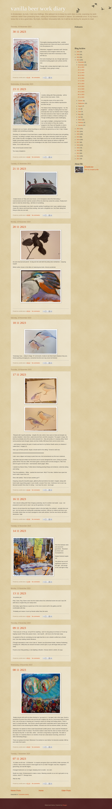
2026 (78, 51)
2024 (78, 57)
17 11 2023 (19, 374)
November (81, 65)
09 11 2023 (19, 628)
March (80, 119)
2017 (78, 142)
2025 (78, 54)
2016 (78, 145)
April (79, 117)
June (79, 111)
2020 (78, 134)
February (81, 122)
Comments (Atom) (24, 794)
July (79, 109)
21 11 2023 (19, 168)
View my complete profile (92, 169)
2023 (78, 60)
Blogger (65, 805)
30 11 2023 (19, 31)
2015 (78, 148)
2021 (78, 131)
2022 (78, 128)
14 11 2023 (19, 530)
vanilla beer (90, 167)
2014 (78, 150)
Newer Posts (16, 791)
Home (41, 791)
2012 (78, 156)
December (81, 62)
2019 (78, 137)
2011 (78, 158)
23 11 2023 (19, 89)
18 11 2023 (19, 322)
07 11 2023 (19, 758)
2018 (78, 139)
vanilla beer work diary (38, 8)
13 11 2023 (19, 593)
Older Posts (66, 791)
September (81, 103)
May (79, 114)
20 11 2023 (19, 226)
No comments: (36, 77)
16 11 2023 (19, 499)
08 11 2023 (19, 669)
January (80, 125)
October (80, 100)
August (80, 106)
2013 (78, 153)
